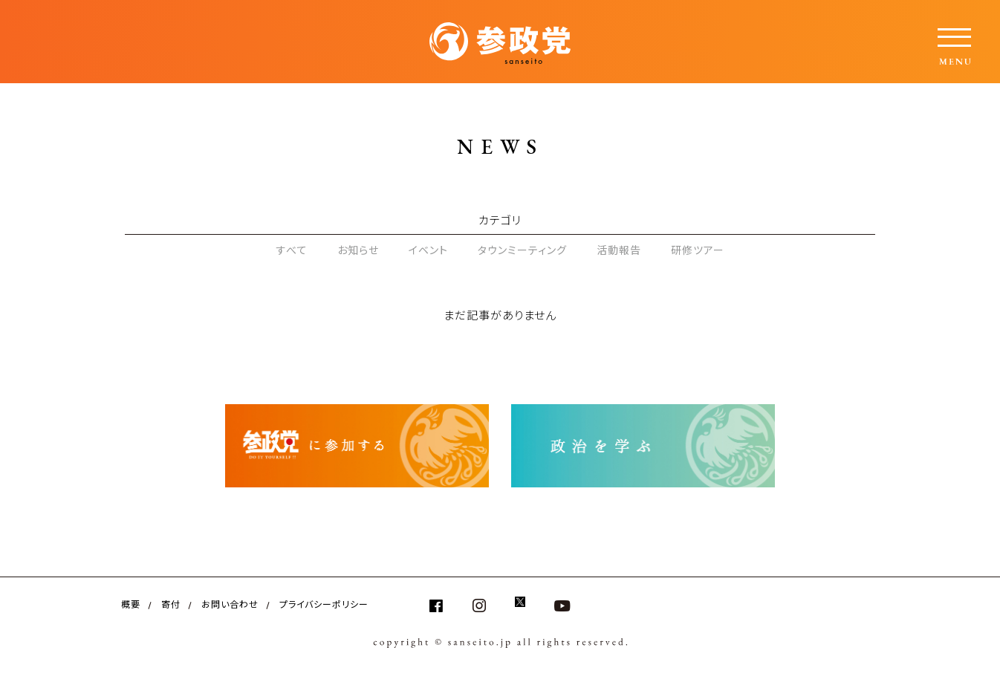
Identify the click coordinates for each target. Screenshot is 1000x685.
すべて (292, 249)
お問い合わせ (230, 603)
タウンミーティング (522, 249)
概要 (130, 603)
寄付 (171, 603)
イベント (428, 249)
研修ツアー (697, 249)
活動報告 (619, 249)
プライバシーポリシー (323, 603)
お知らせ (358, 249)
